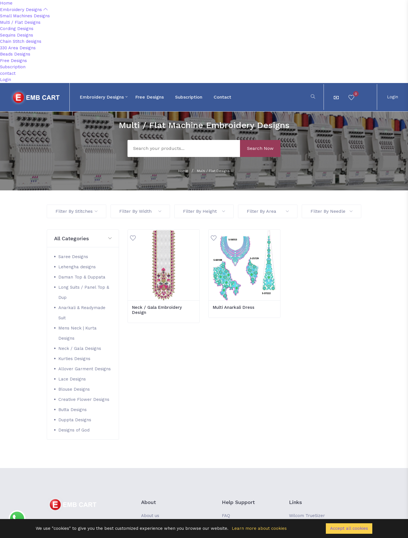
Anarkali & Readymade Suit (81, 312)
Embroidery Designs (24, 9)
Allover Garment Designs (84, 368)
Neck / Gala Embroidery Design (157, 310)
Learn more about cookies (259, 528)
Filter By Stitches (76, 211)
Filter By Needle (331, 211)
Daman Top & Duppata (81, 277)
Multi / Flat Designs (20, 22)
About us (150, 515)
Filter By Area (268, 211)
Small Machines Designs (25, 15)
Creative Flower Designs (83, 399)
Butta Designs (72, 409)
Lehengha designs (77, 266)
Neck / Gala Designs (79, 348)
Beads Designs (15, 54)
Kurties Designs (74, 358)
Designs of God (74, 430)
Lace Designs (72, 379)
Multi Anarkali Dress (233, 307)
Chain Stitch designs (20, 41)
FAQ (226, 515)
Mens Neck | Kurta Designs (77, 333)
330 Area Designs (18, 47)
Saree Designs (73, 256)
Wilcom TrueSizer (307, 515)
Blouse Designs (74, 389)
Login (5, 79)
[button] (83, 239)
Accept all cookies (349, 528)
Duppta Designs (74, 419)
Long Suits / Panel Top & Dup (83, 292)
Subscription (13, 66)
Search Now (260, 148)
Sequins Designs (16, 35)
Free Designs (13, 60)
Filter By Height (204, 211)
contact (8, 73)
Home (6, 3)
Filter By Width (140, 211)
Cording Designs (16, 28)
